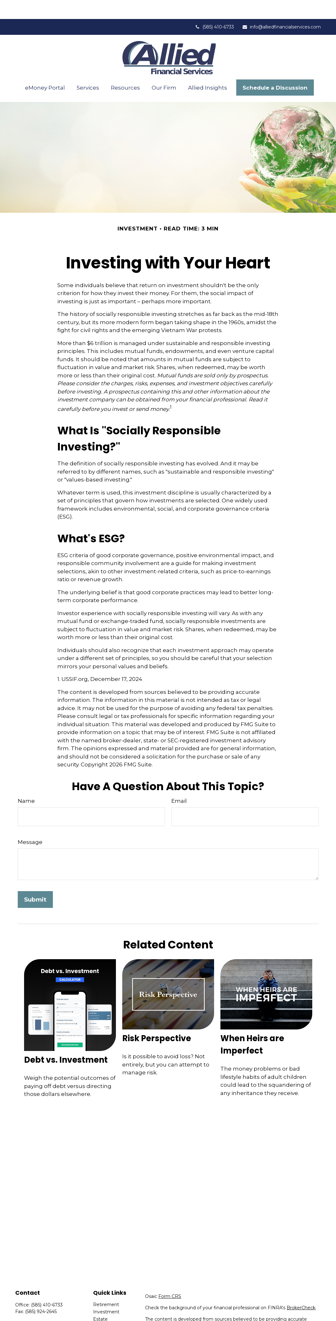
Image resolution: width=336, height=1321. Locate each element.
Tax (96, 1315)
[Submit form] (35, 880)
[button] (45, 68)
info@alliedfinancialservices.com (281, 8)
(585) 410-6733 (214, 8)
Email (179, 782)
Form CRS (169, 1277)
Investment (106, 1293)
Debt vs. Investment (66, 1041)
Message (30, 823)
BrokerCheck (301, 1289)
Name (26, 782)
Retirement (106, 1285)
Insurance (104, 1307)
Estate (100, 1300)
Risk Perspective (156, 1019)
